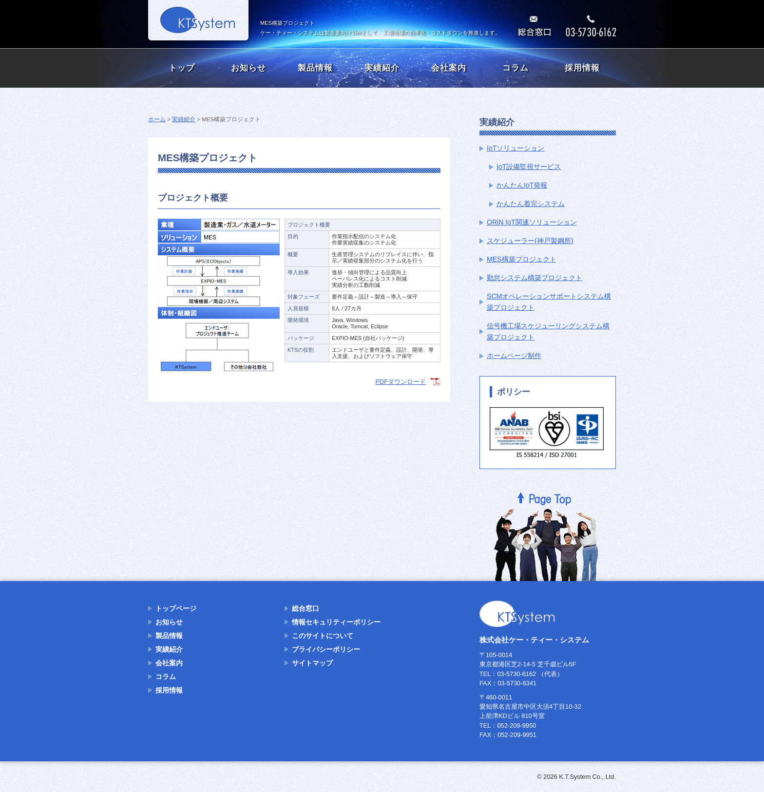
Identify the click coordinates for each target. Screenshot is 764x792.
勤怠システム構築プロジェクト (534, 278)
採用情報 (582, 68)
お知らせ (248, 68)
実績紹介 (382, 68)
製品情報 (315, 68)
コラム (515, 68)
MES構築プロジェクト (521, 259)
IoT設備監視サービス (529, 166)
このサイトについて (322, 636)
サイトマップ (312, 663)
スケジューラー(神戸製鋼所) (530, 241)
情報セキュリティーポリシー (336, 622)
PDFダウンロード (400, 381)
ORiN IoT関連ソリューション (532, 222)
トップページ (175, 608)
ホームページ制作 (514, 355)
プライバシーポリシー (326, 649)
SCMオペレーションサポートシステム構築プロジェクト (549, 301)
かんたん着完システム (531, 203)
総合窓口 (305, 608)
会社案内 (448, 68)
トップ (182, 68)
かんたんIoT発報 (522, 185)
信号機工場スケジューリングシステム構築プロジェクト (548, 331)
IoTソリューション (515, 148)
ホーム (157, 119)
